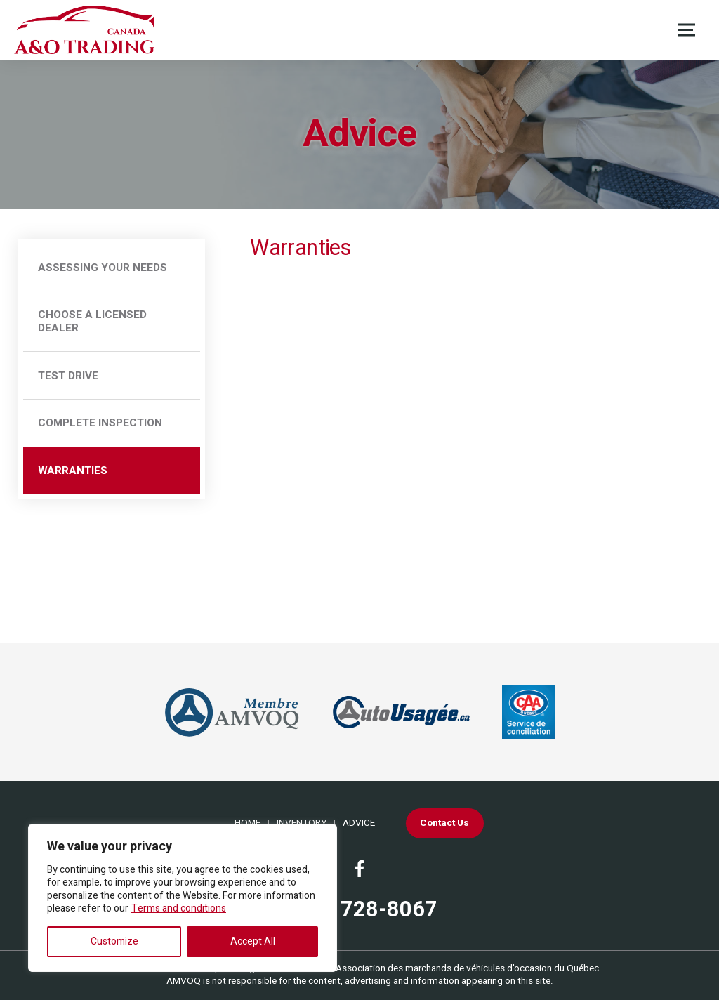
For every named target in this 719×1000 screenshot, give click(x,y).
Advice (359, 823)
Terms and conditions (178, 908)
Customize (114, 941)
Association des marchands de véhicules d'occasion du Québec (467, 968)
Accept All (252, 941)
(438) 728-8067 (359, 910)
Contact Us (444, 823)
